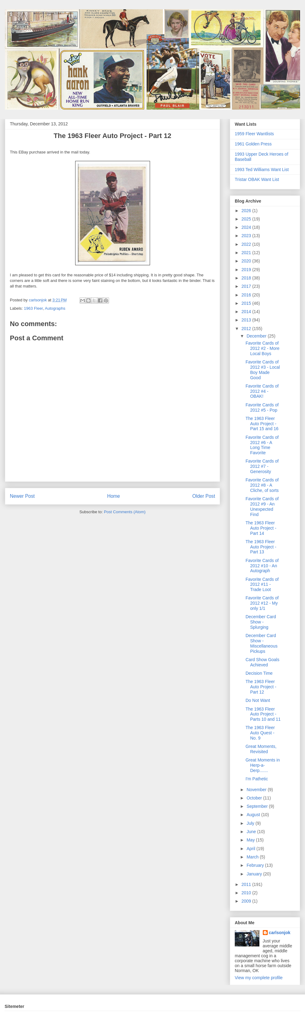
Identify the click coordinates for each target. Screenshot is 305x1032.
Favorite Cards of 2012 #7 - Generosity (262, 466)
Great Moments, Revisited (261, 749)
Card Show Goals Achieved (262, 662)
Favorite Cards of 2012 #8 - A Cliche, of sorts (262, 485)
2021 (247, 252)
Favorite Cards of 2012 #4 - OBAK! (262, 391)
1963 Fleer (33, 308)
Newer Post (22, 496)
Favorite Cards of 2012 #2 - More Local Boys (262, 348)
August (253, 814)
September (257, 806)
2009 (247, 901)
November (256, 789)
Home (113, 496)
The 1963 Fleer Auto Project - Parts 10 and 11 (263, 714)
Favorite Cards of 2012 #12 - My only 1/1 (262, 603)
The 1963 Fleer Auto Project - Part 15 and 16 (262, 423)
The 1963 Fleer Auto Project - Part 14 (261, 528)
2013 (247, 319)
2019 (247, 269)
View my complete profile (259, 977)
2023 (247, 235)
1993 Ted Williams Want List (262, 169)
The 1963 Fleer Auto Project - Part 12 (261, 686)
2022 (247, 244)
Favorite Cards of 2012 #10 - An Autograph (262, 565)
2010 (247, 892)
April (251, 848)
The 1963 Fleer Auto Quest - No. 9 (260, 732)
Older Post (203, 496)
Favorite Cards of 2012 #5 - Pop (262, 407)
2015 (247, 303)
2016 (247, 294)
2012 (247, 328)
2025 (247, 218)
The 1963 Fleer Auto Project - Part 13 (261, 547)
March (253, 856)
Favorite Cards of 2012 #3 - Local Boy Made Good (263, 369)
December (256, 336)
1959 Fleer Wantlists (254, 133)
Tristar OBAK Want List (257, 179)
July (250, 823)
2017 (247, 286)
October (254, 797)
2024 (247, 227)
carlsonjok (280, 932)
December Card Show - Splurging (261, 622)
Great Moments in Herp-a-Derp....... (263, 765)
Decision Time (259, 673)
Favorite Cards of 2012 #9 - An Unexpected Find (262, 506)
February (255, 865)
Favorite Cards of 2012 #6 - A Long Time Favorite (262, 445)
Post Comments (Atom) (124, 512)
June (251, 831)
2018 (247, 277)
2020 (247, 260)
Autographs (55, 308)
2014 (247, 311)
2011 (247, 884)
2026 (247, 210)
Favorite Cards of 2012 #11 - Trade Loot (262, 584)
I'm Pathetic (257, 778)
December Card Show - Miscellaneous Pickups (262, 643)
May (251, 839)
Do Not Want (258, 700)
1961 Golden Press (253, 143)
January (254, 873)
